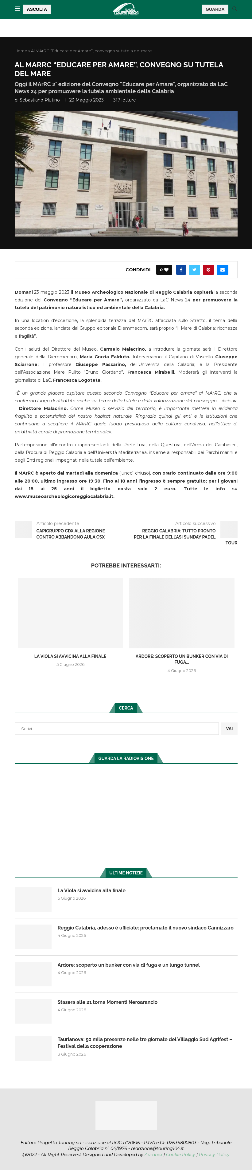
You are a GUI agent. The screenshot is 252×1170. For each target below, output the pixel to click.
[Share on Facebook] (181, 270)
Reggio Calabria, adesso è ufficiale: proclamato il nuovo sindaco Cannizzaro (146, 928)
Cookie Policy (180, 1154)
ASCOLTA (37, 9)
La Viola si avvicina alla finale (70, 656)
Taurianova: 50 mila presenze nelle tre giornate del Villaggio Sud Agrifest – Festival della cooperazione (145, 1043)
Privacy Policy (214, 1154)
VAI (229, 728)
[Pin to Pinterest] (208, 270)
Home (21, 50)
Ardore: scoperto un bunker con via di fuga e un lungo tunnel (129, 965)
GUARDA (215, 9)
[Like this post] (166, 270)
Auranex (153, 1154)
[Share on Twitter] (194, 270)
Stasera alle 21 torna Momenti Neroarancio (108, 1002)
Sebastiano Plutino (40, 100)
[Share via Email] (222, 270)
